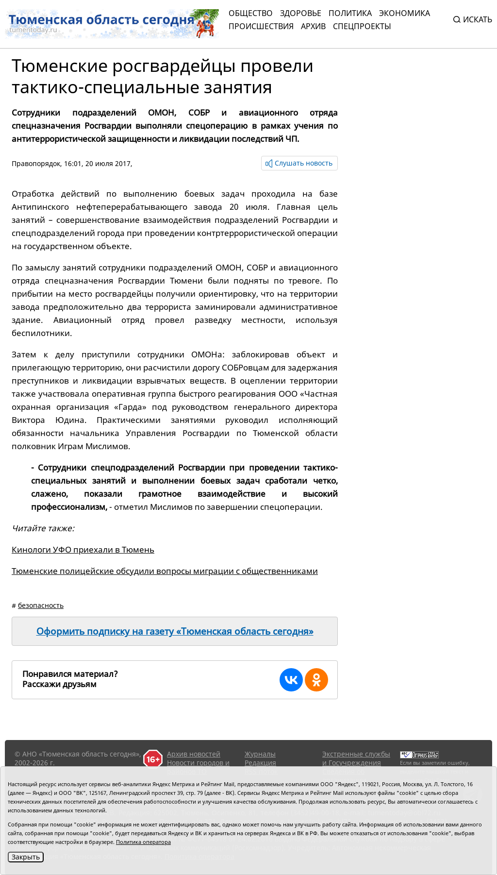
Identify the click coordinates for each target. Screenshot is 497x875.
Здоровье (300, 13)
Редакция (260, 762)
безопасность (41, 605)
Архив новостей (193, 753)
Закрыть (26, 856)
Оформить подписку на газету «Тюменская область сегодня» (175, 631)
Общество (251, 13)
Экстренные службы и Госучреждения (356, 758)
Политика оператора (143, 841)
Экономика (404, 13)
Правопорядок (36, 163)
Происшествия (261, 26)
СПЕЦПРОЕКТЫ (362, 26)
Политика (350, 13)
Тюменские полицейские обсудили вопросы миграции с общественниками (165, 570)
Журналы (260, 753)
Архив (313, 26)
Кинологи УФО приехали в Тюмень (83, 549)
